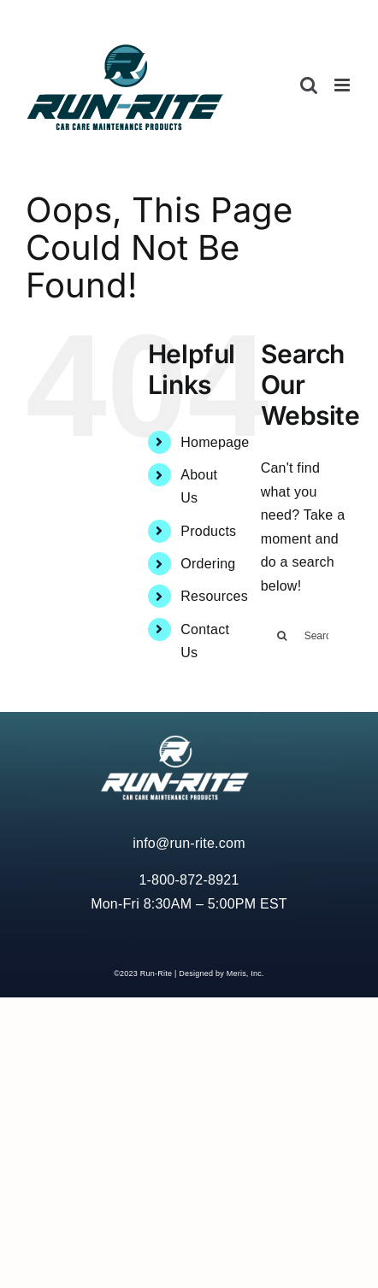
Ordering (207, 563)
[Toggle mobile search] (308, 85)
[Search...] (306, 636)
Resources (214, 596)
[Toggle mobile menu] (343, 85)
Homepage (214, 442)
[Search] (282, 636)
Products (208, 531)
